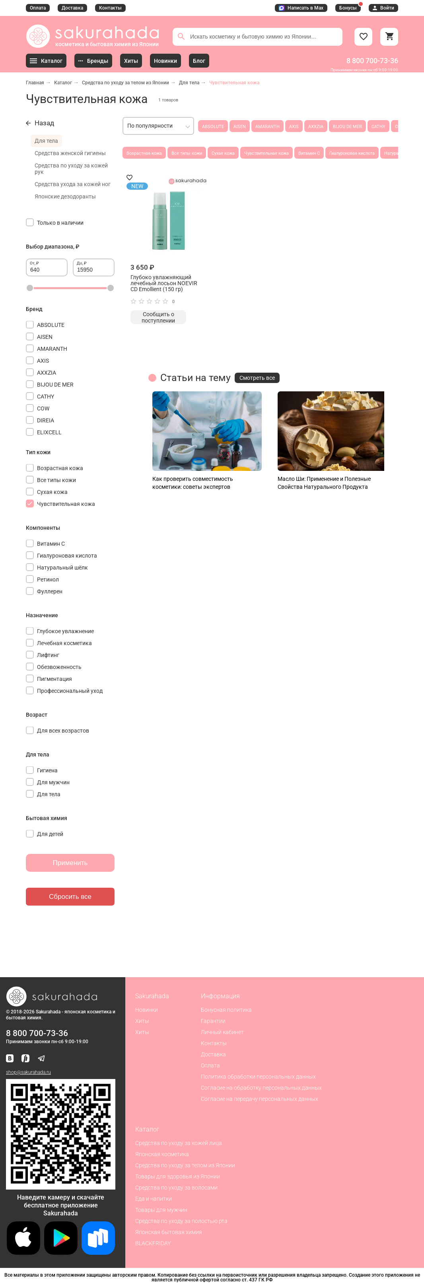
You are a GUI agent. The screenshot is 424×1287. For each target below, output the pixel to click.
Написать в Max (301, 8)
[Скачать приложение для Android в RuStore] (60, 1186)
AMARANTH (267, 126)
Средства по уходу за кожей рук (71, 168)
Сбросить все (70, 896)
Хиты (142, 1021)
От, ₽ (34, 263)
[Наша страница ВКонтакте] (10, 1058)
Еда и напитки (153, 1199)
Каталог (63, 82)
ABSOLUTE (213, 126)
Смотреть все (257, 378)
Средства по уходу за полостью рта (181, 1221)
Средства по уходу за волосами (176, 1187)
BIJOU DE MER (347, 126)
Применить (70, 863)
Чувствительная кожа (266, 153)
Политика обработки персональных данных (258, 1076)
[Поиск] (181, 36)
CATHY (378, 126)
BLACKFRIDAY (153, 1243)
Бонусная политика (226, 1010)
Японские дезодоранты (65, 196)
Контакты (110, 8)
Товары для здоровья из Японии (177, 1176)
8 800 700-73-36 (372, 60)
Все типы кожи (186, 153)
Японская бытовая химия (168, 1232)
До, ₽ (82, 263)
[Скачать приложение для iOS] (23, 1252)
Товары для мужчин (161, 1210)
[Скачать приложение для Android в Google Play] (61, 1252)
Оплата (38, 8)
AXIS (294, 126)
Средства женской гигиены (70, 153)
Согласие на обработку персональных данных (261, 1088)
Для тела (189, 82)
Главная (35, 82)
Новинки (146, 1010)
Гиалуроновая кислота (352, 153)
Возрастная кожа (144, 153)
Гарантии (213, 1021)
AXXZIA (315, 126)
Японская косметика (162, 1154)
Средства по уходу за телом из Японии (125, 82)
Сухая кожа (223, 153)
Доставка (72, 8)
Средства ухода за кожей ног (73, 184)
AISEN (239, 126)
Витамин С (309, 153)
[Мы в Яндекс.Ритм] (25, 1058)
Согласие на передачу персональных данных (259, 1099)
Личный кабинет (222, 1032)
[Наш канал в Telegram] (41, 1058)
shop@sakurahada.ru (28, 1072)
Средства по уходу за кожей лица (178, 1143)
